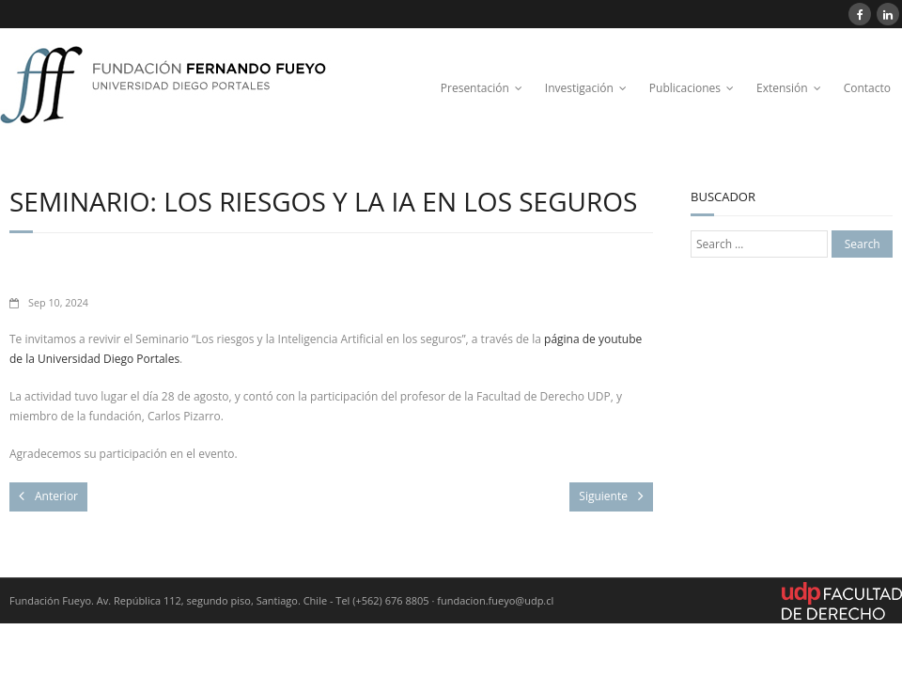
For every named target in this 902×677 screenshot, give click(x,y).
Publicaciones (685, 88)
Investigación (579, 88)
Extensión (782, 88)
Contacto (867, 88)
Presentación (475, 88)
